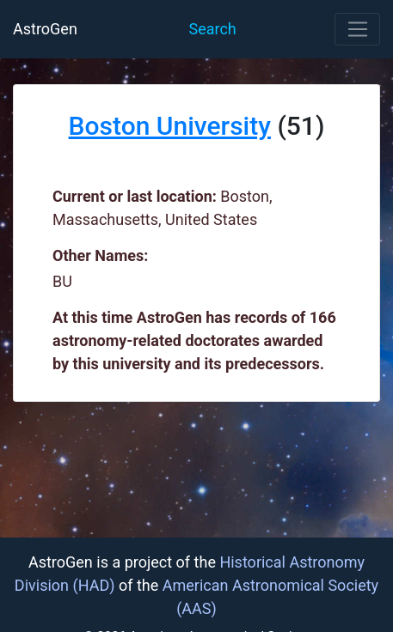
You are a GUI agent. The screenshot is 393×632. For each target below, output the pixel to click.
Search (212, 29)
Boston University (170, 126)
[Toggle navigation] (357, 29)
